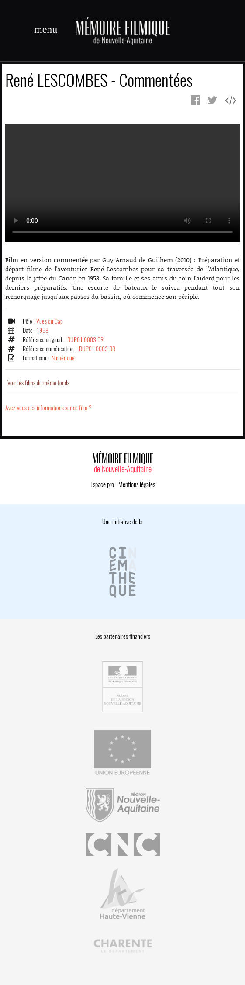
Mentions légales (136, 484)
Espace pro (102, 484)
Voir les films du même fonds (38, 383)
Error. (122, 183)
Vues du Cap (49, 321)
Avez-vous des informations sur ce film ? (48, 408)
